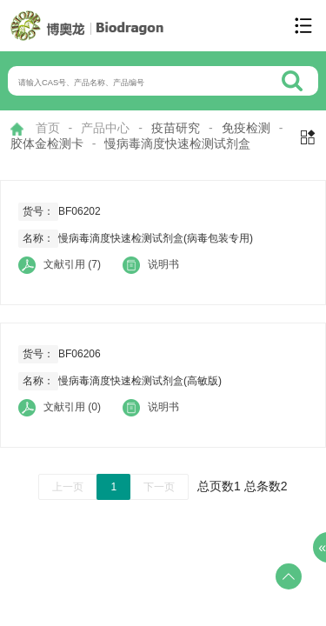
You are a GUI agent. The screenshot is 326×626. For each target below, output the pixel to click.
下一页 (159, 487)
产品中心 (105, 128)
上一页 (67, 487)
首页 (48, 128)
